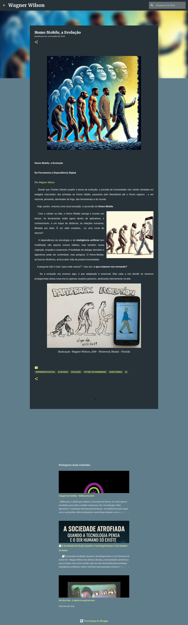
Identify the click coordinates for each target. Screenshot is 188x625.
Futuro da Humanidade (95, 372)
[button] (36, 42)
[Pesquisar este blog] (170, 5)
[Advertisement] (94, 433)
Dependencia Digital (45, 372)
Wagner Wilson (26, 5)
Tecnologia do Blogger (94, 621)
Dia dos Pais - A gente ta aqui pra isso (77, 600)
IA (126, 372)
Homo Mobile (115, 372)
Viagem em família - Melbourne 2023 (76, 496)
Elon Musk (63, 372)
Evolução (76, 372)
